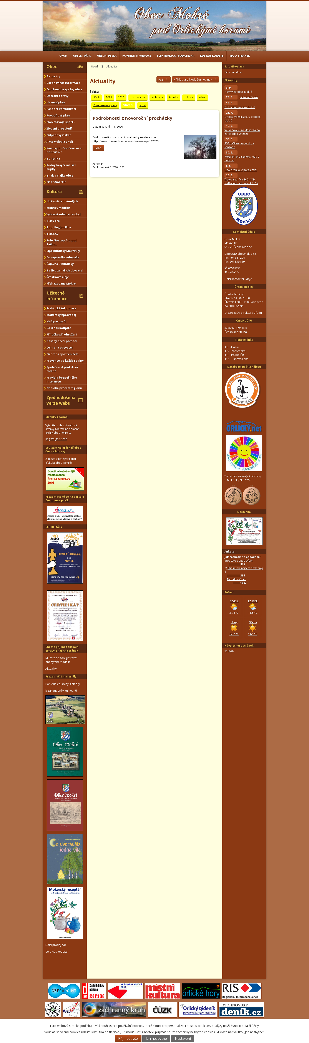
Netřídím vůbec (236, 579)
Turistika (53, 158)
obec (202, 97)
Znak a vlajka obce (60, 175)
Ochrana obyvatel (60, 347)
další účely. (251, 1026)
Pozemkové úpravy (105, 105)
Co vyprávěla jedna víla (63, 257)
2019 (109, 97)
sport (143, 105)
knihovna (157, 97)
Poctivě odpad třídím (240, 561)
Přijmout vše (128, 1038)
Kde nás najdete (212, 55)
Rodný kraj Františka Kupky (61, 167)
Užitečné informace (57, 296)
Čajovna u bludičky (60, 264)
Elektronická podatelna (175, 55)
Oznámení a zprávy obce (64, 89)
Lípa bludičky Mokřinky (63, 251)
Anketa (229, 551)
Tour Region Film (59, 227)
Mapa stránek (239, 55)
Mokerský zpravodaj (61, 315)
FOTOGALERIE (56, 182)
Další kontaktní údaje (238, 279)
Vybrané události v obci (64, 214)
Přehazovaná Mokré (61, 283)
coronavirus (138, 97)
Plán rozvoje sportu (61, 122)
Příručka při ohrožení (62, 334)
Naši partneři (56, 321)
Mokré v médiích (58, 208)
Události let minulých (62, 201)
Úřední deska (106, 55)
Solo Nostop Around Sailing (61, 242)
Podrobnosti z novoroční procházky (132, 118)
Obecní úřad (82, 55)
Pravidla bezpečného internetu (62, 379)
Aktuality (53, 76)
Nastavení (183, 1038)
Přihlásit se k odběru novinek (195, 79)
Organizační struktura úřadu (243, 313)
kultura (188, 97)
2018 (96, 97)
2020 (121, 97)
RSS (163, 79)
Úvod (63, 55)
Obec (52, 66)
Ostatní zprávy (57, 96)
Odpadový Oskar (59, 135)
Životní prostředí (59, 128)
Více (98, 148)
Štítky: (94, 92)
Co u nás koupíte (59, 328)
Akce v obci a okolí (60, 141)
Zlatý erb (53, 221)
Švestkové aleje (58, 277)
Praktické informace (61, 308)
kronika (173, 97)
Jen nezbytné (156, 1038)
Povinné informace (136, 55)
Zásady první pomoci (62, 341)
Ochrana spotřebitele (62, 354)
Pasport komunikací (61, 109)
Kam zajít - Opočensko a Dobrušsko (64, 150)
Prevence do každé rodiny (65, 360)
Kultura (54, 191)
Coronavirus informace (63, 83)
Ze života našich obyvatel (65, 270)
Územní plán (56, 102)
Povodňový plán (58, 115)
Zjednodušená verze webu (61, 400)
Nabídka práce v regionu (64, 388)
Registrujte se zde (56, 439)
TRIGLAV (52, 234)
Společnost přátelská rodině (62, 369)
